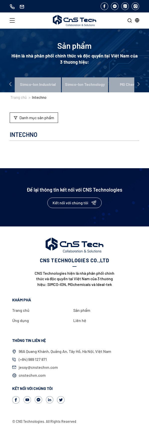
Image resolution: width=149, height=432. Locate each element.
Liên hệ (79, 320)
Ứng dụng (20, 320)
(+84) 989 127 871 (33, 359)
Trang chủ (18, 97)
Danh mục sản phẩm (34, 117)
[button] (137, 20)
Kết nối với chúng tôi (74, 202)
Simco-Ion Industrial (38, 84)
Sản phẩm (81, 310)
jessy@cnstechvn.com (38, 367)
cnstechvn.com (32, 375)
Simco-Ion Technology (85, 84)
